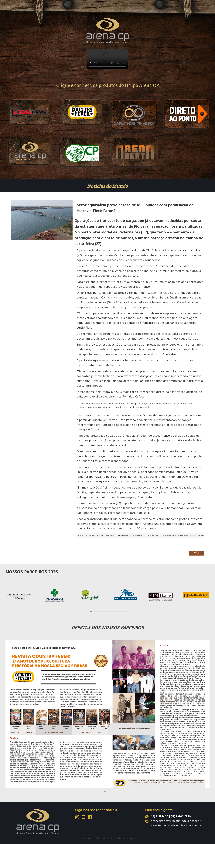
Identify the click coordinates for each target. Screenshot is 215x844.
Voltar (197, 553)
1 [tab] (105, 791)
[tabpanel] (107, 714)
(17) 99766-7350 (181, 816)
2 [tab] (109, 791)
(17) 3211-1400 (159, 816)
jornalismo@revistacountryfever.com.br (176, 825)
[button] (91, 611)
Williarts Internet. (103, 838)
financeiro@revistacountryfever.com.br (176, 821)
